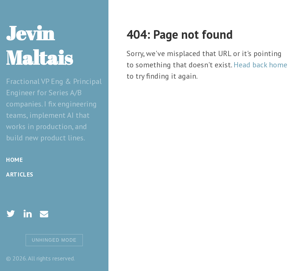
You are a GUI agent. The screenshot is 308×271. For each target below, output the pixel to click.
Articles (20, 174)
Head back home (260, 65)
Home (14, 159)
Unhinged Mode (54, 240)
